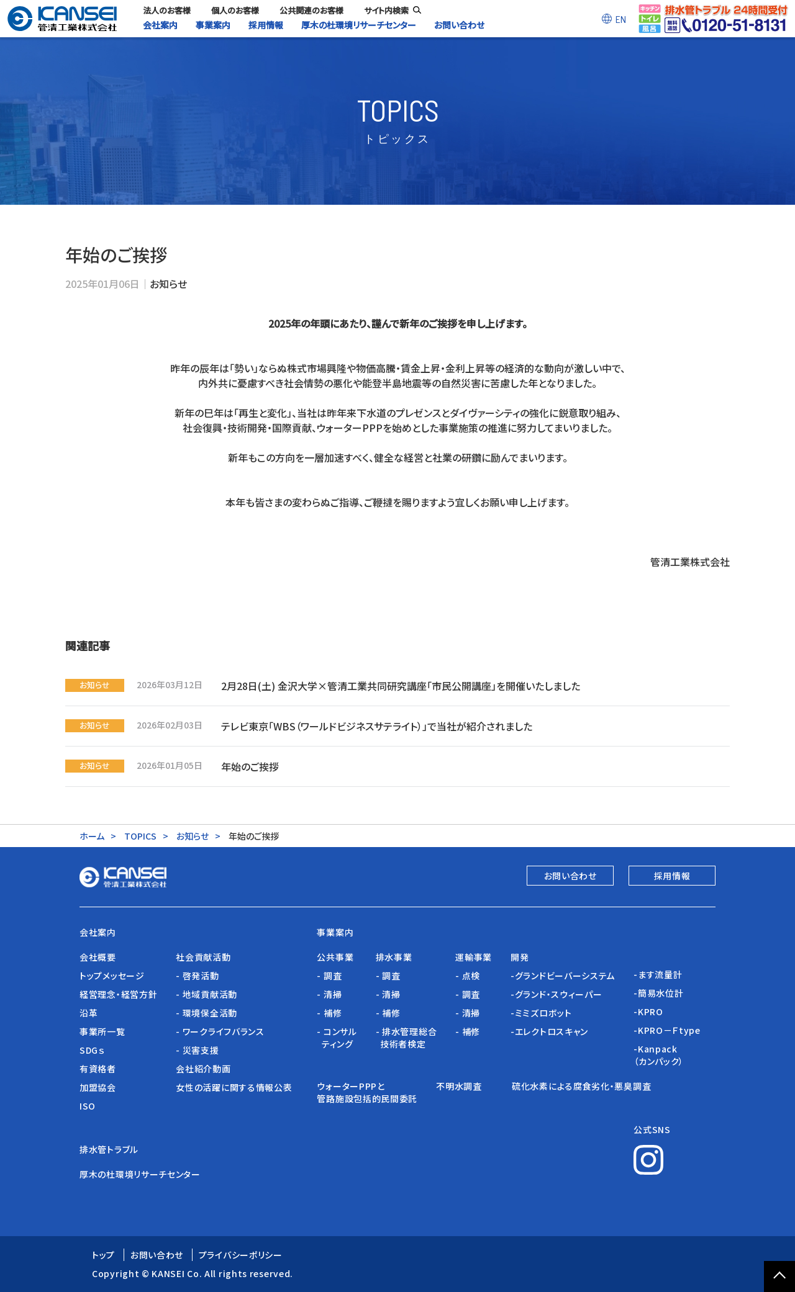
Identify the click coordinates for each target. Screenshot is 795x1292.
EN (621, 19)
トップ (103, 1255)
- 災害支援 (197, 1050)
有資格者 (98, 1068)
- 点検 (467, 975)
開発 (520, 957)
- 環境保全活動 (206, 1013)
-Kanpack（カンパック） (659, 1055)
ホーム (92, 836)
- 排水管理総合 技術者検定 (406, 1037)
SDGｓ (92, 1050)
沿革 (89, 1013)
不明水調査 (464, 1086)
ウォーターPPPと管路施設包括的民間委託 (367, 1092)
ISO (88, 1106)
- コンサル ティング (337, 1037)
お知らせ (168, 283)
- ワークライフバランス (220, 1031)
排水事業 (394, 957)
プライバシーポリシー (241, 1255)
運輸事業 (473, 957)
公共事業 (335, 957)
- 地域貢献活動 (206, 994)
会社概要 (98, 957)
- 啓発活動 (197, 975)
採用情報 (672, 875)
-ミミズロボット (541, 1013)
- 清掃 (329, 994)
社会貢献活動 (203, 957)
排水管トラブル (109, 1149)
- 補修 (329, 1013)
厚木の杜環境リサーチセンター (140, 1174)
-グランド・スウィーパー (556, 994)
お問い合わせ (570, 875)
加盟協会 (98, 1087)
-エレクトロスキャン (549, 1031)
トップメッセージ (112, 975)
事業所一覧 (102, 1031)
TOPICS (140, 836)
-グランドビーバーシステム (563, 975)
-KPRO (648, 1011)
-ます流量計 (658, 974)
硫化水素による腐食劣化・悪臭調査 (581, 1086)
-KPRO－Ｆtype (667, 1030)
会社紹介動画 (203, 1068)
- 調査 (329, 975)
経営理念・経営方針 (118, 994)
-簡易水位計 (658, 993)
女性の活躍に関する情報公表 (234, 1087)
